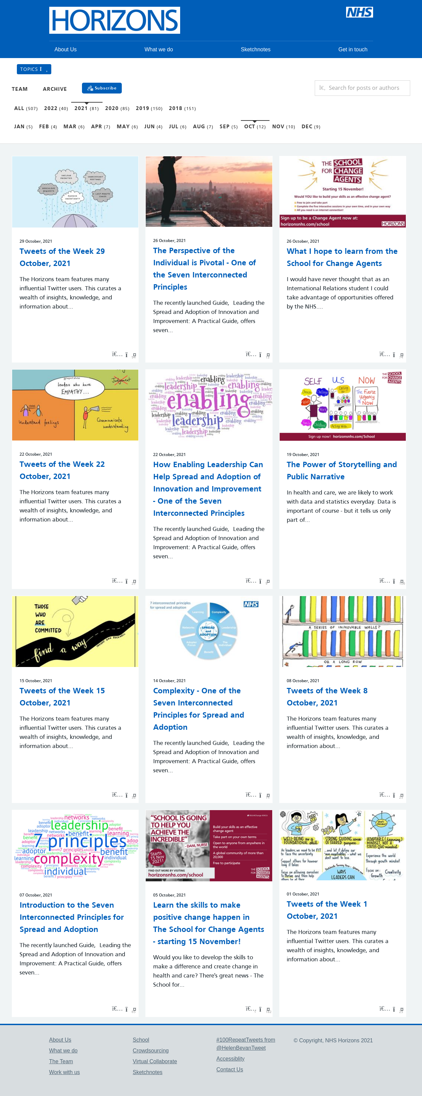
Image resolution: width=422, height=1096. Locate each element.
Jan (23, 127)
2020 (117, 108)
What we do (158, 49)
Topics (34, 69)
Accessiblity (231, 1059)
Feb (48, 127)
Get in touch (352, 49)
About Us (66, 49)
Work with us (64, 1072)
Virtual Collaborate (155, 1061)
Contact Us (230, 1069)
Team (20, 89)
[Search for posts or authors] (367, 88)
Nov (284, 127)
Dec (311, 127)
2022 (56, 108)
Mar (74, 127)
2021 (87, 108)
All (26, 108)
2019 (149, 108)
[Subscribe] (102, 88)
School (141, 1040)
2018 (182, 108)
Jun (153, 127)
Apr (101, 127)
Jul (178, 127)
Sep (229, 127)
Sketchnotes (256, 49)
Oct (255, 127)
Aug (203, 127)
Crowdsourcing (151, 1050)
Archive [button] (55, 89)
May (127, 127)
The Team (61, 1061)
